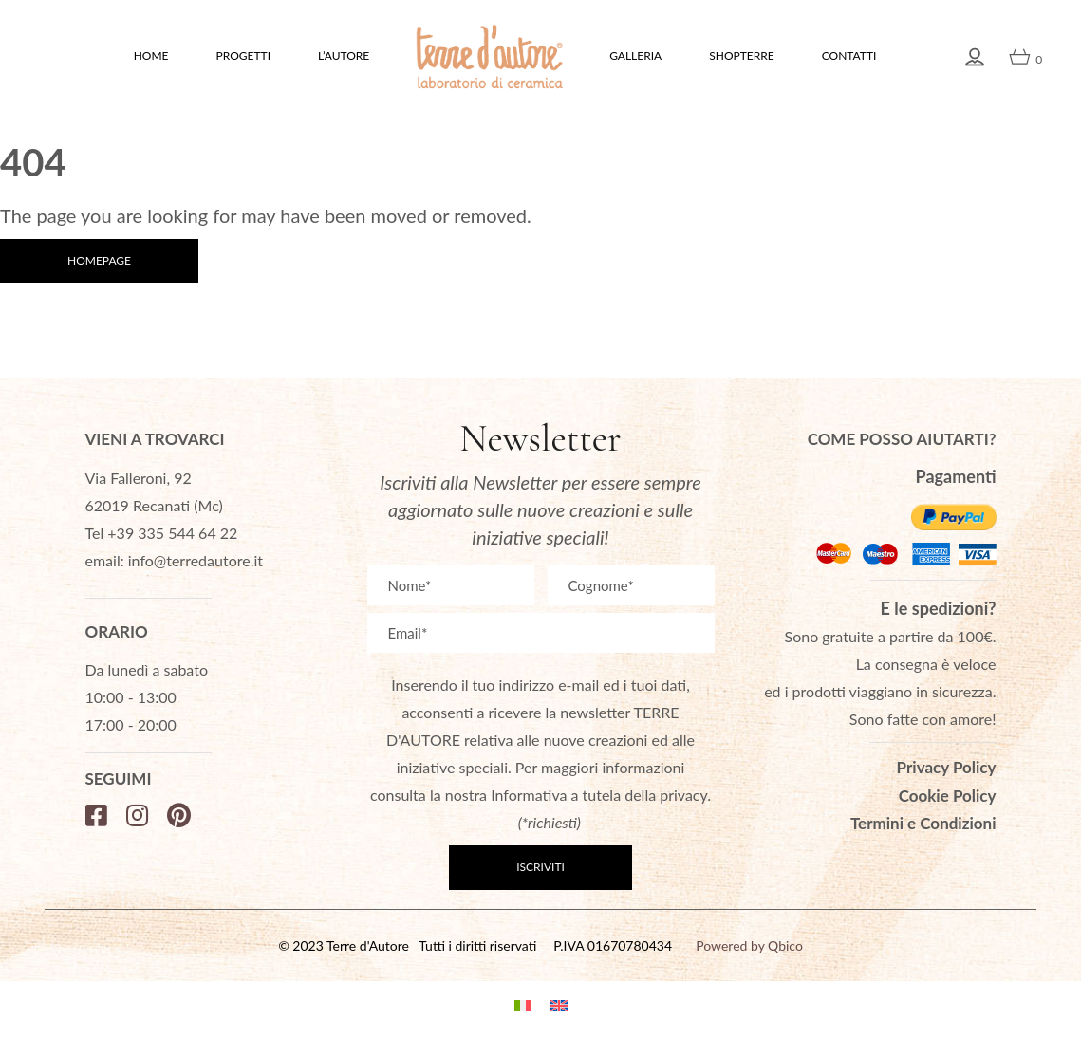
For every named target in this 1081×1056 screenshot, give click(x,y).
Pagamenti (956, 476)
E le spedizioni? (939, 608)
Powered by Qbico (749, 945)
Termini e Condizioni (923, 823)
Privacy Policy (947, 767)
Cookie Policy (948, 796)
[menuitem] (523, 1003)
